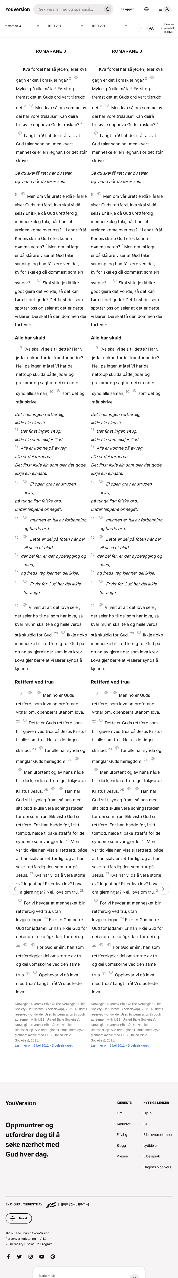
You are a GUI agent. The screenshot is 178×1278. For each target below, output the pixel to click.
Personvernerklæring (21, 1238)
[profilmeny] (163, 9)
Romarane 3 (22, 26)
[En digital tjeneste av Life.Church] (89, 1202)
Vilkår (44, 1238)
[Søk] (67, 9)
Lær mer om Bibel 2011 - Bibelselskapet (44, 1045)
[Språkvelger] (146, 9)
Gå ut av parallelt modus (167, 27)
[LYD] (138, 28)
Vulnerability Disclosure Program (29, 1244)
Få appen (127, 9)
